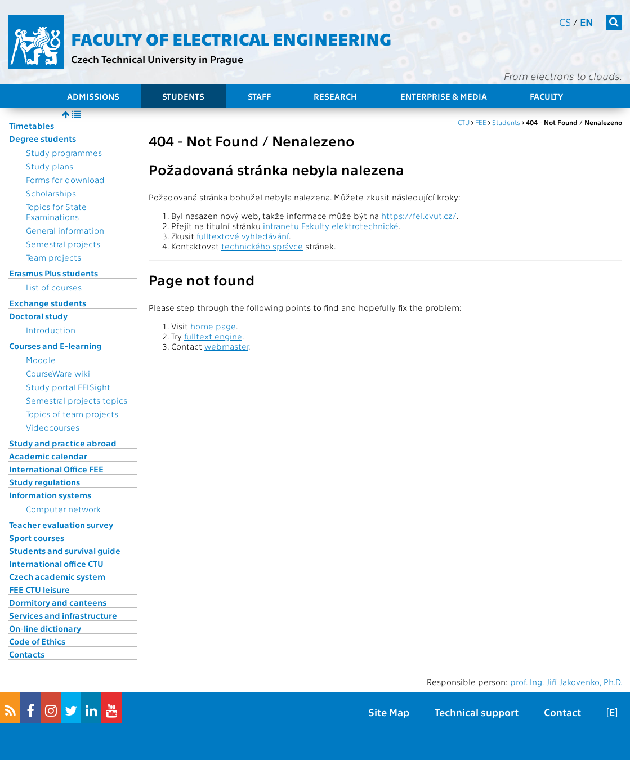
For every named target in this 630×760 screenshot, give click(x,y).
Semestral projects (63, 244)
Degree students (42, 138)
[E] (612, 712)
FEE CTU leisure (39, 589)
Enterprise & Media (443, 96)
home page (213, 326)
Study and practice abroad (63, 443)
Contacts (26, 654)
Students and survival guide (64, 551)
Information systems (50, 495)
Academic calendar (48, 456)
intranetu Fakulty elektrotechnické (331, 226)
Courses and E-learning (55, 346)
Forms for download (65, 180)
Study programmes (64, 152)
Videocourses (52, 427)
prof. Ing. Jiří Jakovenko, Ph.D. (566, 682)
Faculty (546, 96)
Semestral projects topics (76, 400)
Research (335, 96)
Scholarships (51, 193)
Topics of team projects (72, 414)
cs (565, 22)
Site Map (388, 712)
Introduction (50, 330)
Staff (259, 96)
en (586, 22)
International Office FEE (56, 469)
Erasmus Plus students (53, 273)
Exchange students (47, 303)
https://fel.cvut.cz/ (419, 216)
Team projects (53, 257)
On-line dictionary (45, 628)
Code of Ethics (37, 641)
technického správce (262, 246)
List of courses (54, 287)
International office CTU (56, 563)
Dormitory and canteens (57, 602)
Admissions (93, 96)
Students (183, 96)
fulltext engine (213, 336)
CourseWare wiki (58, 373)
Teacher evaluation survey (61, 525)
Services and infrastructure (63, 615)
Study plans (49, 166)
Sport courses (36, 538)
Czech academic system (57, 576)
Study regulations (44, 482)
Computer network (63, 509)
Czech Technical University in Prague (157, 59)
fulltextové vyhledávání (242, 236)
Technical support (477, 712)
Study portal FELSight (68, 387)
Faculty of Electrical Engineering (231, 38)
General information (65, 230)
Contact (562, 712)
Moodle (41, 360)
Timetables (31, 125)
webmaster (226, 346)
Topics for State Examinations (56, 212)
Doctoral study (38, 316)
